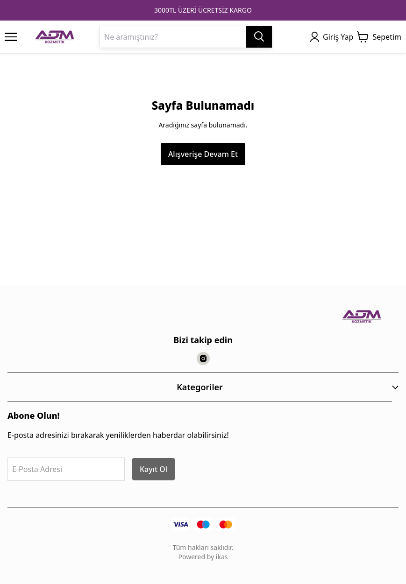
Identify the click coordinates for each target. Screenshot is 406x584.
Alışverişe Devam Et (203, 154)
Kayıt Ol (153, 469)
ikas (222, 556)
